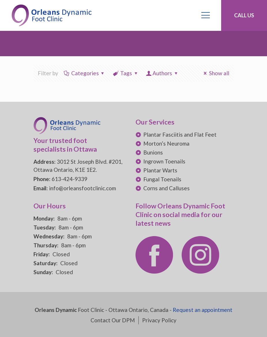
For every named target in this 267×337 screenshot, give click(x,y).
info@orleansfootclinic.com (82, 188)
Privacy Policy (159, 320)
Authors (162, 73)
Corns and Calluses (166, 188)
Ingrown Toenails (164, 161)
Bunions (153, 152)
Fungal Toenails (162, 179)
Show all (215, 73)
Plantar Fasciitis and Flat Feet (180, 134)
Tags (126, 73)
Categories (84, 73)
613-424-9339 (69, 179)
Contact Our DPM (113, 320)
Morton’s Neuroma (166, 143)
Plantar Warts (160, 170)
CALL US (244, 15)
